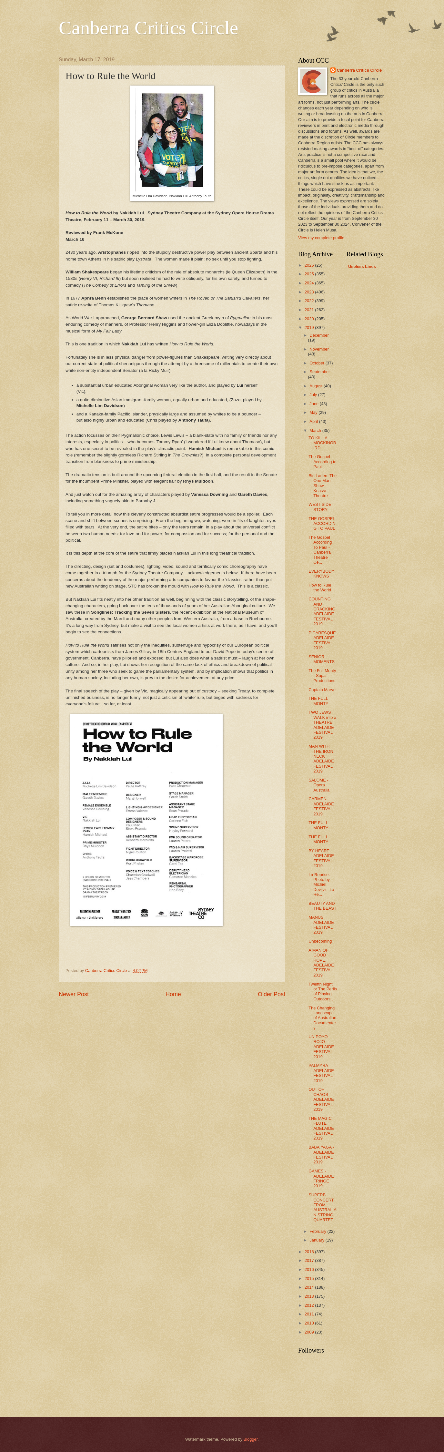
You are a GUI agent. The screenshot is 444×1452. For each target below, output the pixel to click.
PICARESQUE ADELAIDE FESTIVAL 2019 (322, 640)
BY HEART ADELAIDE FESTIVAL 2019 (321, 858)
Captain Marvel (322, 689)
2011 (310, 1314)
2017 (310, 1260)
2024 (310, 283)
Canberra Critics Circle (148, 27)
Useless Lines (362, 266)
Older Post (271, 994)
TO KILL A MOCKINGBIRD (322, 442)
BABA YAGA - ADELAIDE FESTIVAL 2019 (321, 1154)
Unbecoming (320, 941)
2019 (310, 327)
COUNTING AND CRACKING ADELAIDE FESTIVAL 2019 (321, 611)
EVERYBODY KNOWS (321, 573)
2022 (310, 300)
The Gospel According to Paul (322, 461)
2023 (310, 292)
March (315, 430)
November (318, 349)
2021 (310, 309)
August (316, 385)
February (318, 1231)
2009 (310, 1332)
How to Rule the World (319, 587)
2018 (310, 1251)
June (314, 403)
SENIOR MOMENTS (321, 659)
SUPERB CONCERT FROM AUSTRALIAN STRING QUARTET (322, 1207)
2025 (310, 273)
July (313, 394)
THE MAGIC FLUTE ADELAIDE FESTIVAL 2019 (321, 1128)
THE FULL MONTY (318, 701)
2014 (310, 1287)
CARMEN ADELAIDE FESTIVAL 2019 (321, 806)
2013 (310, 1296)
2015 (310, 1278)
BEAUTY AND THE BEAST (322, 906)
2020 (310, 318)
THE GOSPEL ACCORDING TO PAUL (322, 523)
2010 (310, 1323)
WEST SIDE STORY (319, 507)
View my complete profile (321, 237)
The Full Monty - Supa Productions (322, 675)
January (317, 1240)
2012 (310, 1305)
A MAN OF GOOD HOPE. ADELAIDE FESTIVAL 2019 (321, 962)
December (318, 335)
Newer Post (74, 994)
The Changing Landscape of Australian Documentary (322, 1018)
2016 (310, 1269)
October (317, 363)
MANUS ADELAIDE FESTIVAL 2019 (321, 925)
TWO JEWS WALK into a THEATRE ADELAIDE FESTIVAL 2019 (322, 725)
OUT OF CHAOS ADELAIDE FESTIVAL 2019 (321, 1099)
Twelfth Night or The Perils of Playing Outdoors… (322, 991)
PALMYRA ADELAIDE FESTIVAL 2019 (321, 1073)
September (319, 371)
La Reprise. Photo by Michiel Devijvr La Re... (321, 884)
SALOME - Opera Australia (318, 785)
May (313, 412)
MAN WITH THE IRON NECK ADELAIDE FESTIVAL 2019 (321, 758)
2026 (310, 265)
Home (173, 994)
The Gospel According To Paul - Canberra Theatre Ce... (320, 550)
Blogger (251, 1439)
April (314, 421)
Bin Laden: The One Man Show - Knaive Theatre (322, 485)
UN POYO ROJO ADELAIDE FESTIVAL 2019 (321, 1046)
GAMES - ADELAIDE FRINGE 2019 (321, 1178)
